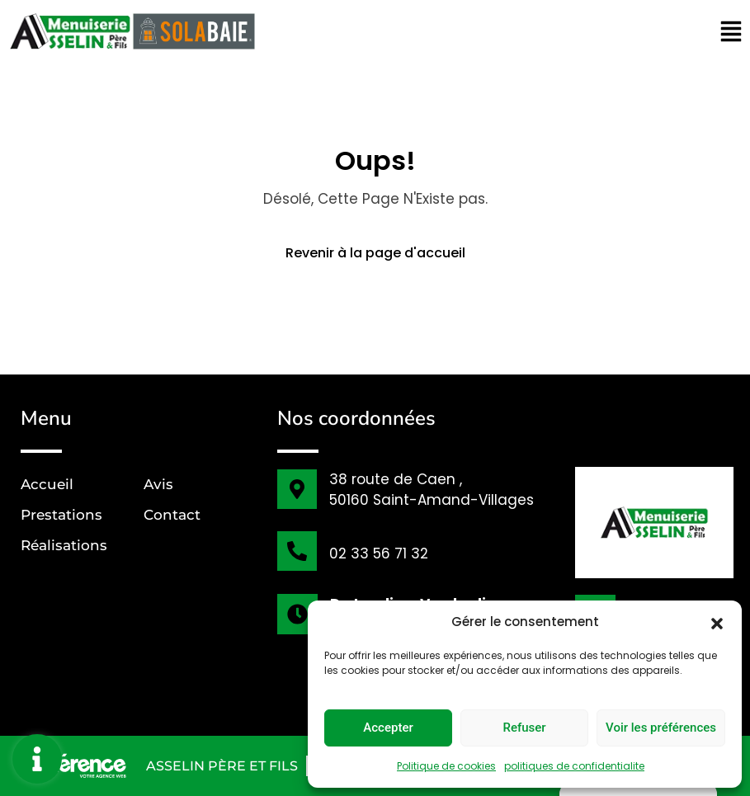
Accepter (388, 727)
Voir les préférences (661, 727)
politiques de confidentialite (574, 766)
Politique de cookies (446, 766)
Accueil (47, 484)
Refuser (523, 727)
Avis (158, 484)
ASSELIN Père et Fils (222, 766)
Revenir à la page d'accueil (375, 252)
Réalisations (64, 545)
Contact (172, 514)
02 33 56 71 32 (378, 553)
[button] (717, 622)
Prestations (61, 514)
